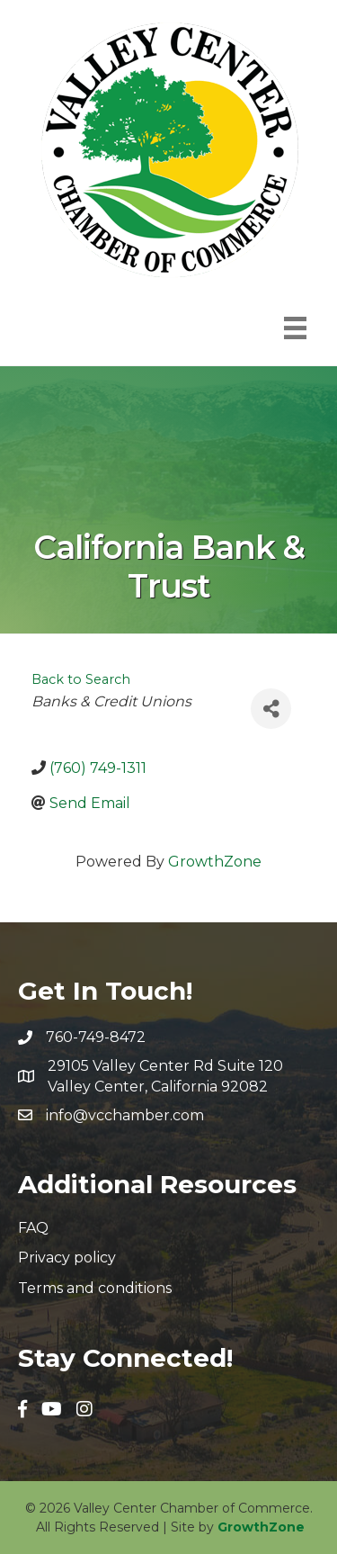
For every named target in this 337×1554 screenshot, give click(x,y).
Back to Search (80, 679)
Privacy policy (67, 1257)
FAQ (33, 1227)
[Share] (271, 708)
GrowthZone (215, 861)
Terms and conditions (95, 1288)
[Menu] (295, 328)
